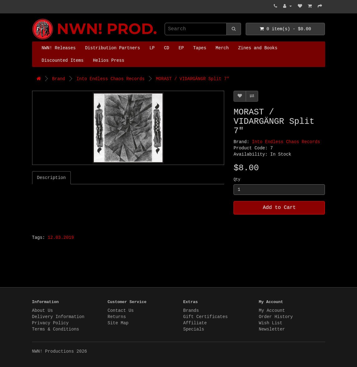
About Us (42, 310)
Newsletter (272, 329)
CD (166, 48)
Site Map (118, 323)
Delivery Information (58, 316)
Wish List (270, 323)
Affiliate (195, 323)
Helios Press (108, 60)
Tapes (199, 48)
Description (51, 177)
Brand (58, 78)
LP (152, 48)
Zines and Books (257, 48)
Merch (222, 48)
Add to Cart (279, 207)
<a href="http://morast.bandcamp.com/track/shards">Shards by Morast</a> (110, 207)
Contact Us (121, 310)
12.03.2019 (61, 237)
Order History (276, 316)
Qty (237, 179)
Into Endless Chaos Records (110, 78)
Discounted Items (63, 60)
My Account (272, 310)
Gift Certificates (205, 316)
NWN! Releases (59, 48)
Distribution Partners (112, 48)
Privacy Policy (50, 323)
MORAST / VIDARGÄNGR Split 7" (192, 78)
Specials (193, 329)
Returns (117, 316)
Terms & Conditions (55, 329)
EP (181, 48)
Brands (191, 310)
